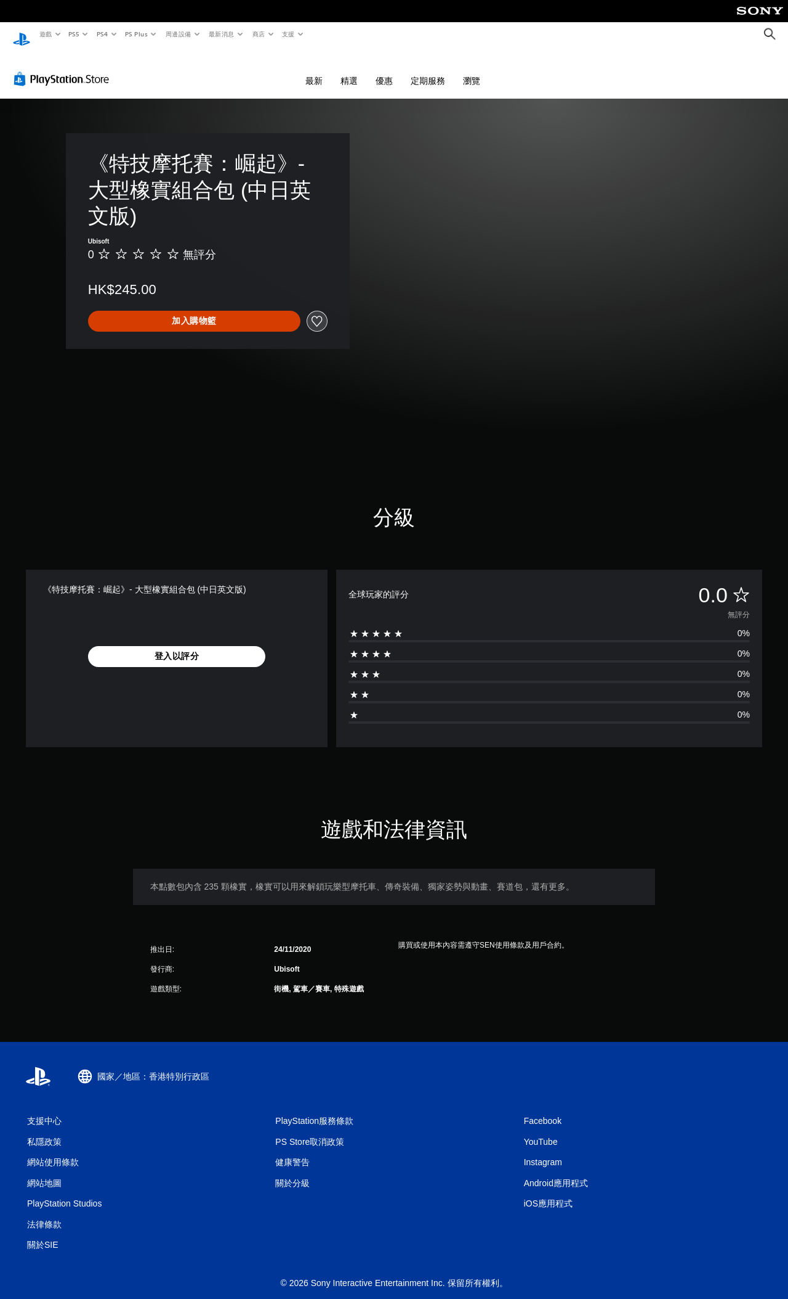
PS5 (74, 34)
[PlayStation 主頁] (21, 34)
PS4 (102, 34)
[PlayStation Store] (64, 67)
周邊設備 (178, 34)
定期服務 (428, 69)
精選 (349, 69)
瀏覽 (471, 69)
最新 (314, 69)
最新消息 (222, 34)
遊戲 (45, 34)
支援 (287, 34)
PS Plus (136, 34)
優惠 (384, 69)
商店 (258, 34)
